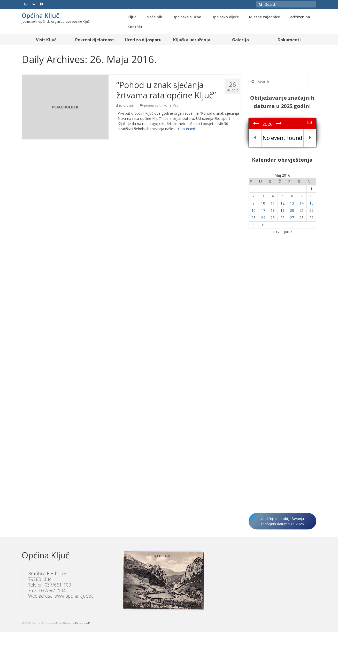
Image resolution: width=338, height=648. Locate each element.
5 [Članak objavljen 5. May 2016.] (282, 195)
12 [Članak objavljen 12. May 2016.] (282, 203)
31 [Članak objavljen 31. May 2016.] (263, 224)
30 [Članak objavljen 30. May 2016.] (253, 224)
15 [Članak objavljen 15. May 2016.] (311, 203)
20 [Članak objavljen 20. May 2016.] (292, 210)
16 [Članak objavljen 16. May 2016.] (253, 210)
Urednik (128, 105)
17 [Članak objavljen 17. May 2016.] (263, 210)
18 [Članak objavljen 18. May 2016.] (273, 210)
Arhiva (163, 105)
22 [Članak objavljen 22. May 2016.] (311, 210)
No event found (282, 138)
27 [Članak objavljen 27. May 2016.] (292, 217)
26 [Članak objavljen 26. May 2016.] (282, 217)
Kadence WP (82, 623)
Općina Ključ (40, 15)
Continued (186, 128)
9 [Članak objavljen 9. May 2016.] (253, 203)
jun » (288, 231)
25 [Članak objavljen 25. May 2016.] (273, 217)
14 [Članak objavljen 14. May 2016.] (301, 203)
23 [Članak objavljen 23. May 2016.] (253, 217)
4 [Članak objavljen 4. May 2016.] (273, 195)
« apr (277, 231)
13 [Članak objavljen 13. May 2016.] (292, 203)
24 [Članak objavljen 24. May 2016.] (263, 217)
